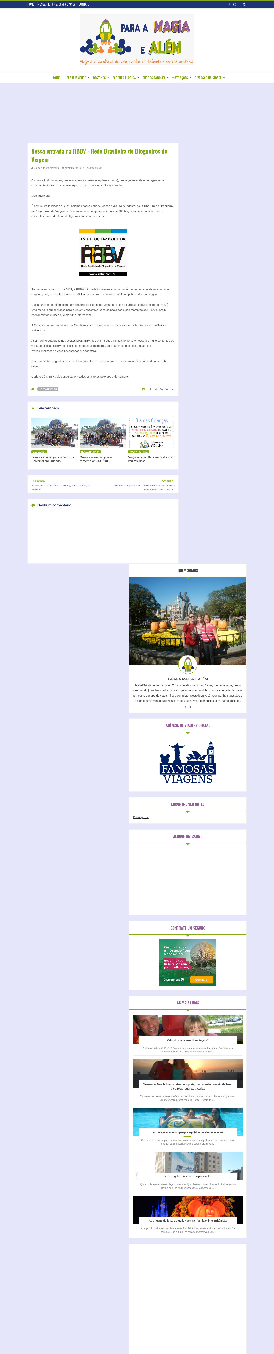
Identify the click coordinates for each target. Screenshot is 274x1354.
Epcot (225, 1068)
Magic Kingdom (225, 1088)
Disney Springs (197, 1049)
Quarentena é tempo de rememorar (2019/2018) (96, 459)
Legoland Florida (224, 1081)
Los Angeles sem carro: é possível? (214, 711)
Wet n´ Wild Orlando (200, 1127)
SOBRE (126, 1213)
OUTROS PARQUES (154, 77)
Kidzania (221, 1075)
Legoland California (199, 1081)
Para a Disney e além (144, 1343)
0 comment (94, 168)
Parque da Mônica (199, 1094)
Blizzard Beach (197, 1030)
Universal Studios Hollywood (204, 1114)
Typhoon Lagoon (198, 1107)
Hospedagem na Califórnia (206, 997)
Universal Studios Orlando (203, 1120)
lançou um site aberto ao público (64, 294)
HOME (30, 4)
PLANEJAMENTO (76, 77)
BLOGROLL (143, 1213)
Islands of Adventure (200, 1075)
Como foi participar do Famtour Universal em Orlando (52, 459)
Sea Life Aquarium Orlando (204, 1101)
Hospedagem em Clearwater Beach (211, 977)
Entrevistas (112, 1247)
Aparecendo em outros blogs (124, 1234)
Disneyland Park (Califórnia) (204, 1062)
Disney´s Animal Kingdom (203, 1068)
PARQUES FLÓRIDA (124, 77)
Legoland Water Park (200, 1088)
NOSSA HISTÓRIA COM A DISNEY (56, 4)
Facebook (80, 325)
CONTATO (84, 4)
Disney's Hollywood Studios (204, 1056)
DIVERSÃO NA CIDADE (208, 77)
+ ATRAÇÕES (180, 77)
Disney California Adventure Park (207, 1043)
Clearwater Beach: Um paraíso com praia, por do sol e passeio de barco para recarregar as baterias (215, 600)
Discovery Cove (197, 1036)
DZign (175, 1343)
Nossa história (48, 389)
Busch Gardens (218, 1030)
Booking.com (194, 321)
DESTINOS (99, 77)
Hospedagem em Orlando (205, 983)
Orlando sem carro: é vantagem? (215, 544)
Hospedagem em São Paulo (207, 990)
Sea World (229, 1101)
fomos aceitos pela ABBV (74, 340)
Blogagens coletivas (118, 1241)
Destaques (39, 452)
